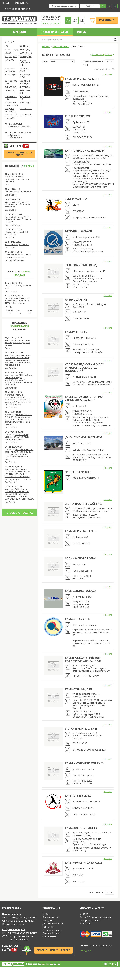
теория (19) (11, 114)
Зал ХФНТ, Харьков (77, 472)
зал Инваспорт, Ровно (80, 558)
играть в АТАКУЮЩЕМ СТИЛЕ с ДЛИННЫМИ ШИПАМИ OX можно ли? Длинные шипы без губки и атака (18, 399)
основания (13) (11, 97)
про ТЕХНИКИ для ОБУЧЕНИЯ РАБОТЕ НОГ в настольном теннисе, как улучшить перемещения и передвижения (18, 360)
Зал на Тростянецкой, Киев (83, 504)
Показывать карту (87, 63)
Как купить (21, 2)
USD (74, 20)
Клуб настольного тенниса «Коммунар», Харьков (84, 398)
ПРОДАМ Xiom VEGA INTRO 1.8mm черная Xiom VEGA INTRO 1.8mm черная (17, 301)
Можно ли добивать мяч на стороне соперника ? (18, 255)
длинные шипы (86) (10, 70)
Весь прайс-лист (51, 933)
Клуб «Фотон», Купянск (81, 828)
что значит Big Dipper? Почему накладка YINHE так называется (17, 437)
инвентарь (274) (25, 76)
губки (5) (9, 60)
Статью (84, 913)
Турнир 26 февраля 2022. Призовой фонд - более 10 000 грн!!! (18, 219)
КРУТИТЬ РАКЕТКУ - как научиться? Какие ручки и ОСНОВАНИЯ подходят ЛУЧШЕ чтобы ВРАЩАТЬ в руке (19, 454)
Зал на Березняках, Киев (81, 728)
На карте (108, 74)
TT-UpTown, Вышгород (81, 265)
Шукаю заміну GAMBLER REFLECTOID (16, 233)
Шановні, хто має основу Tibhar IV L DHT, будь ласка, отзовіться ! (17, 204)
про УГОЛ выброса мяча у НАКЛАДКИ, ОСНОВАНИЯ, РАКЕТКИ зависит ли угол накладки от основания (19, 379)
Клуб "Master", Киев (78, 795)
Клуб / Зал (85, 923)
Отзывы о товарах (19, 512)
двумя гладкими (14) (25, 63)
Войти (89, 6)
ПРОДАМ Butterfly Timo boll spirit (18, 286)
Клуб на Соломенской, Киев (84, 763)
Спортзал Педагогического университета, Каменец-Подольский (84, 368)
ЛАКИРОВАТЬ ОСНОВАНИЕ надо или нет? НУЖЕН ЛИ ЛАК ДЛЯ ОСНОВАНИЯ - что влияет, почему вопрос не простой (18, 474)
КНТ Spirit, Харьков (78, 116)
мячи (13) (10, 90)
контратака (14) (11, 82)
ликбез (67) (11, 87)
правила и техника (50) (11, 103)
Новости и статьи (54, 32)
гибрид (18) (26, 56)
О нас (5, 2)
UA (109, 6)
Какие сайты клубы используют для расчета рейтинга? (17, 179)
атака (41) (25, 49)
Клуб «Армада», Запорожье (83, 862)
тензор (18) (26, 108)
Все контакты (51, 23)
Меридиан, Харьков (78, 231)
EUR (81, 20)
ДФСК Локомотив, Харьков (83, 437)
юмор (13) (10, 118)
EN (115, 6)
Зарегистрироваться (64, 6)
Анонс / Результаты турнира (95, 916)
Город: (45, 61)
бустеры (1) (26, 53)
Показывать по (96, 61)
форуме (29, 165)
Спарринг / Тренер (90, 920)
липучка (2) (25, 87)
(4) (6, 46)
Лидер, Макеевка (76, 199)
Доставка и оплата (17, 9)
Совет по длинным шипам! (18, 191)
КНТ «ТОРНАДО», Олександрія (85, 150)
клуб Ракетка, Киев (77, 332)
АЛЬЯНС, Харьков (76, 299)
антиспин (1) (11, 49)
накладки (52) (25, 91)
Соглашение (49, 936)
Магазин (19, 32)
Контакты (47, 926)
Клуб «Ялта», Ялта (77, 619)
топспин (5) (26, 114)
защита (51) (11, 74)
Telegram (84, 950)
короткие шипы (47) (25, 82)
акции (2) (24, 46)
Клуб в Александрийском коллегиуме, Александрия (83, 659)
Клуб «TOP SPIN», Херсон (81, 531)
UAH (67, 20)
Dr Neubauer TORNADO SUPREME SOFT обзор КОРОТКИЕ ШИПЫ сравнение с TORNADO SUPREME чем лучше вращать (19, 494)
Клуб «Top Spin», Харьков (82, 79)
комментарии (19, 326)
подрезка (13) (25, 97)
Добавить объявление (15, 136)
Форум (82, 32)
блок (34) (9, 53)
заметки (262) (24, 70)
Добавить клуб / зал (19, 126)
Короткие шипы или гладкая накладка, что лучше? (17, 342)
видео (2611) (11, 56)
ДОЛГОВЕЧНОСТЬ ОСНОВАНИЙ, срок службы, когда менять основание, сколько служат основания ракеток (18, 419)
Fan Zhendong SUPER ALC (17, 244)
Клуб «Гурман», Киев (79, 689)
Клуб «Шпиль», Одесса (80, 591)
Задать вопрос (50, 916)
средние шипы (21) (10, 109)
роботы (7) (25, 102)
